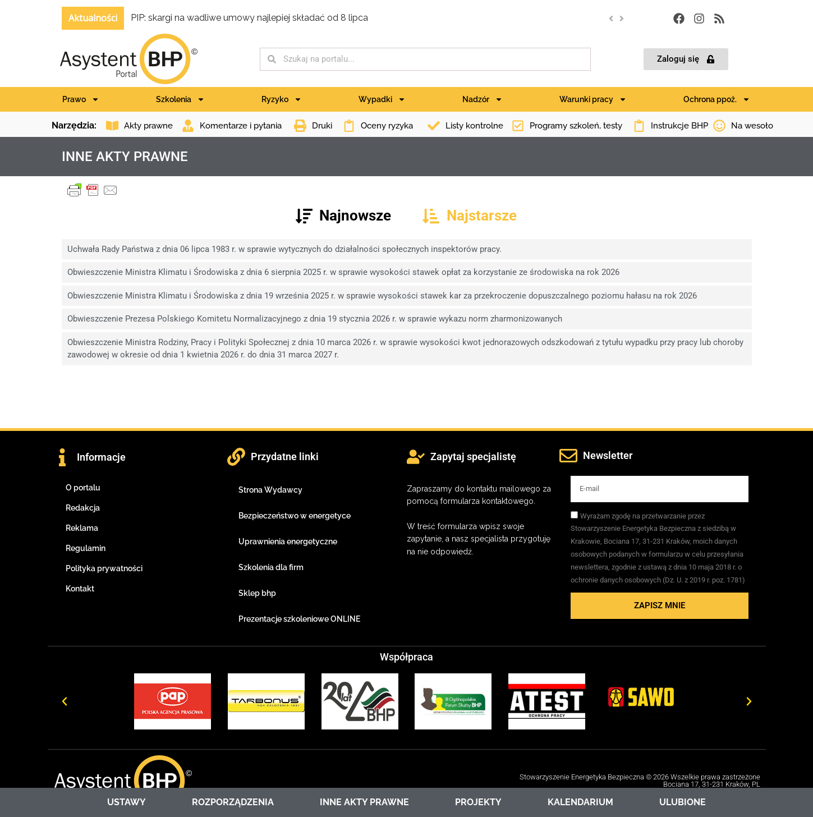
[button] (621, 18)
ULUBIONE (682, 802)
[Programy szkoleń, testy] (518, 126)
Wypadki (382, 99)
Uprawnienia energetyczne (287, 541)
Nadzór (482, 99)
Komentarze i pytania (241, 126)
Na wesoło (752, 126)
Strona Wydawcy (270, 489)
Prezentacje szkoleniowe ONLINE (299, 618)
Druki (322, 126)
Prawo (80, 99)
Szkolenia (180, 99)
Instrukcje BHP (679, 126)
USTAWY (126, 802)
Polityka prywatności (104, 568)
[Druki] (300, 126)
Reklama (82, 528)
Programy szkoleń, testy (576, 126)
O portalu (83, 487)
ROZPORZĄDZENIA (233, 802)
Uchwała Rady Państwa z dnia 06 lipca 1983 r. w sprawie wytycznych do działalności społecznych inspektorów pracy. (284, 249)
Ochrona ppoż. (716, 99)
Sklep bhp (257, 593)
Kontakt (80, 588)
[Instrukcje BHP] (639, 126)
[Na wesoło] (719, 126)
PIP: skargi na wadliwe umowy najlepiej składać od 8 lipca (249, 17)
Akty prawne (148, 126)
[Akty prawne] (112, 126)
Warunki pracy (593, 99)
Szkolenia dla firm (271, 567)
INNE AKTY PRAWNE (364, 802)
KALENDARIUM (580, 802)
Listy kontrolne (474, 126)
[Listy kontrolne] (434, 126)
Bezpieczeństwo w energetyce (294, 515)
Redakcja (83, 507)
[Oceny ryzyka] (349, 126)
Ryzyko (281, 99)
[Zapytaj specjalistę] (416, 457)
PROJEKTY (478, 802)
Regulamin (85, 548)
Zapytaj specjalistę (473, 456)
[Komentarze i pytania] (188, 126)
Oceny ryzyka (387, 126)
